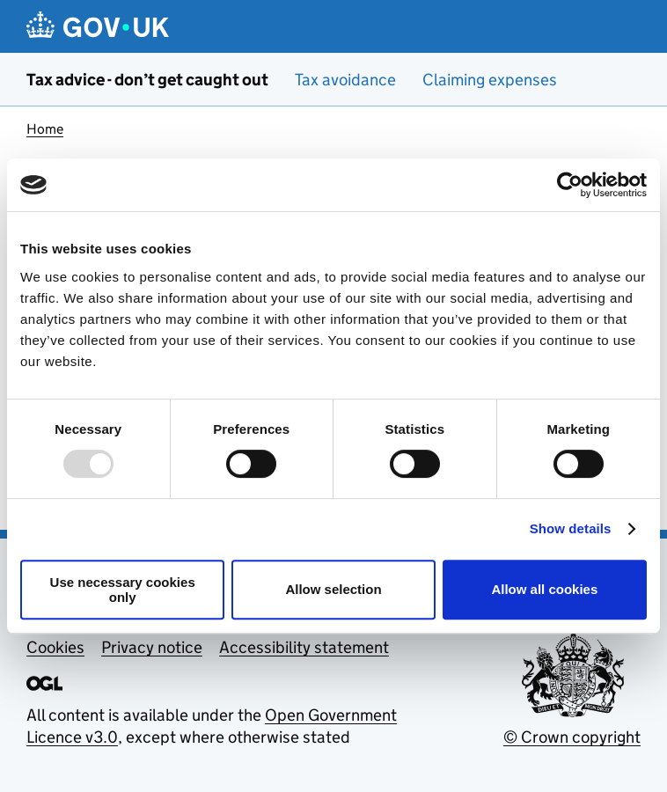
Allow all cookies (544, 589)
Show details (571, 528)
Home (44, 129)
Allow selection (333, 589)
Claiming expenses (489, 80)
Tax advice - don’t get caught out (147, 80)
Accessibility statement (304, 647)
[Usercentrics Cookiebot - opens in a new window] (570, 185)
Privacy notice (151, 647)
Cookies (55, 647)
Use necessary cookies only (122, 590)
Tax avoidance (345, 80)
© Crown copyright (572, 737)
